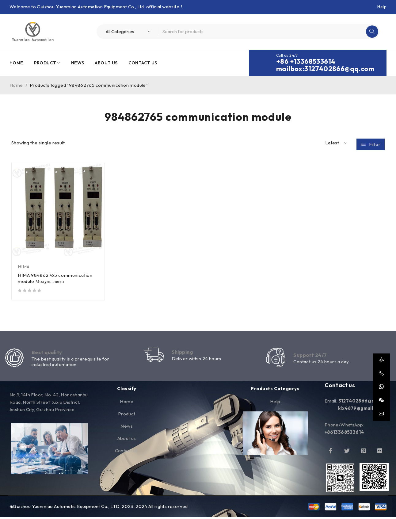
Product (126, 416)
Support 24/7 (311, 355)
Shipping (184, 352)
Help (381, 7)
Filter (374, 143)
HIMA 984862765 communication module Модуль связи (55, 278)
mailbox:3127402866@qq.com (325, 68)
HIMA (24, 266)
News (126, 428)
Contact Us (127, 453)
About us (126, 440)
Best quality (48, 353)
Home (16, 85)
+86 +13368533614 (305, 61)
